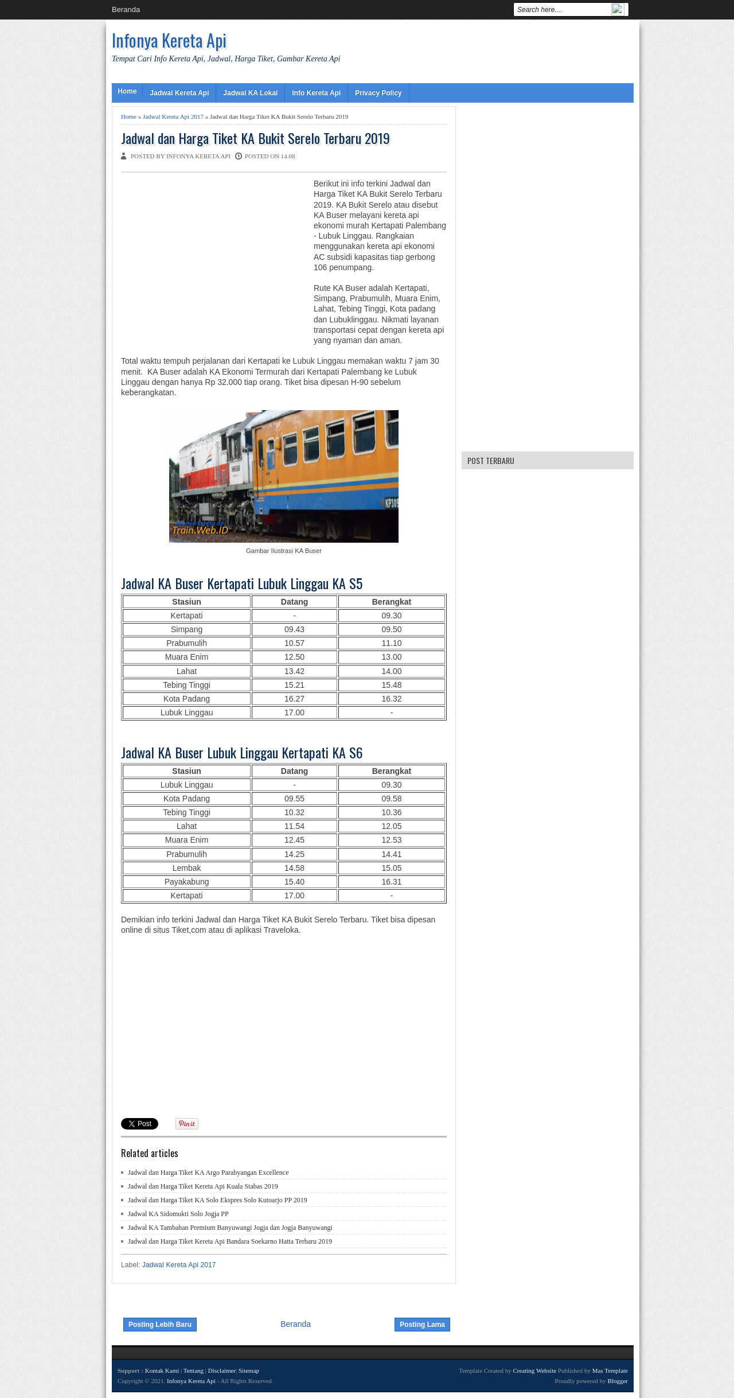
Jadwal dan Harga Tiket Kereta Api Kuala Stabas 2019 (203, 1186)
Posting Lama (422, 1325)
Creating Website (534, 1370)
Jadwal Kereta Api (179, 93)
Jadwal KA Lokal (250, 93)
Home (127, 91)
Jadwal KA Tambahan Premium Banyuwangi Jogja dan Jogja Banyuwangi (230, 1228)
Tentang (194, 1370)
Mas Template (610, 1370)
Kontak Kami (162, 1370)
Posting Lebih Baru (160, 1325)
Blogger (618, 1380)
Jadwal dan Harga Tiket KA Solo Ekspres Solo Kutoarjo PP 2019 (217, 1200)
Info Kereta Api (316, 93)
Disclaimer (222, 1370)
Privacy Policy (378, 93)
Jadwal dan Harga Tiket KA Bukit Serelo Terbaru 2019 (255, 138)
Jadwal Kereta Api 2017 (173, 116)
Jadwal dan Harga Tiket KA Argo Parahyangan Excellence (208, 1173)
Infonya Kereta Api (169, 40)
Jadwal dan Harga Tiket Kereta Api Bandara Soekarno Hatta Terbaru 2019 (230, 1241)
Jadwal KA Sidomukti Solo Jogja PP (178, 1214)
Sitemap (249, 1370)
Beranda (126, 9)
